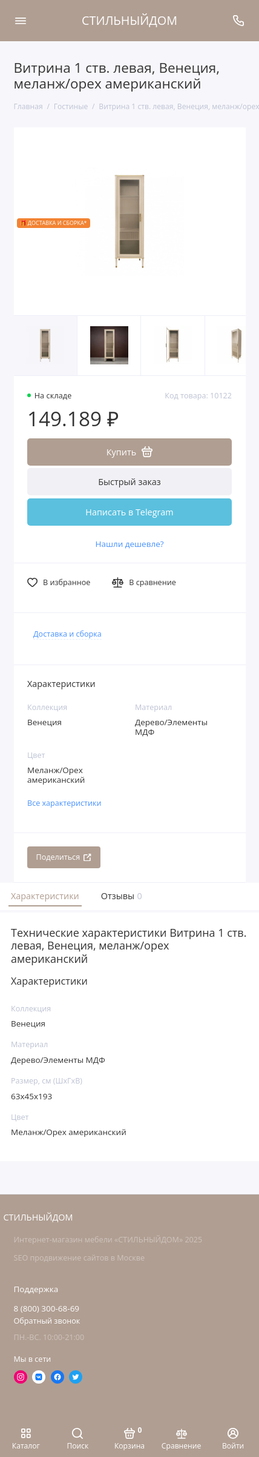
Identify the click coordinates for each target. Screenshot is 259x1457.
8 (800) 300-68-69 (47, 1308)
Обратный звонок (47, 1321)
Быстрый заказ (129, 481)
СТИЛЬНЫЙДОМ (129, 20)
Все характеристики (64, 803)
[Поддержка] (239, 20)
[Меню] (20, 20)
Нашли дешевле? (129, 543)
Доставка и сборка (67, 634)
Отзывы (120, 896)
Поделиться (64, 857)
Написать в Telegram (129, 512)
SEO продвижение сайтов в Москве (79, 1258)
